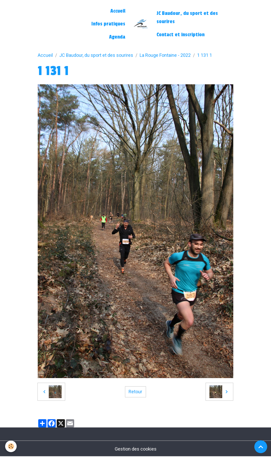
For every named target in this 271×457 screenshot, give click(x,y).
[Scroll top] (260, 446)
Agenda (117, 37)
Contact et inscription (181, 35)
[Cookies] (11, 446)
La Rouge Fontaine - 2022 (165, 55)
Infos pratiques (108, 24)
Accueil (117, 11)
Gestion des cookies (136, 449)
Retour (135, 391)
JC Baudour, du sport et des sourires (187, 17)
